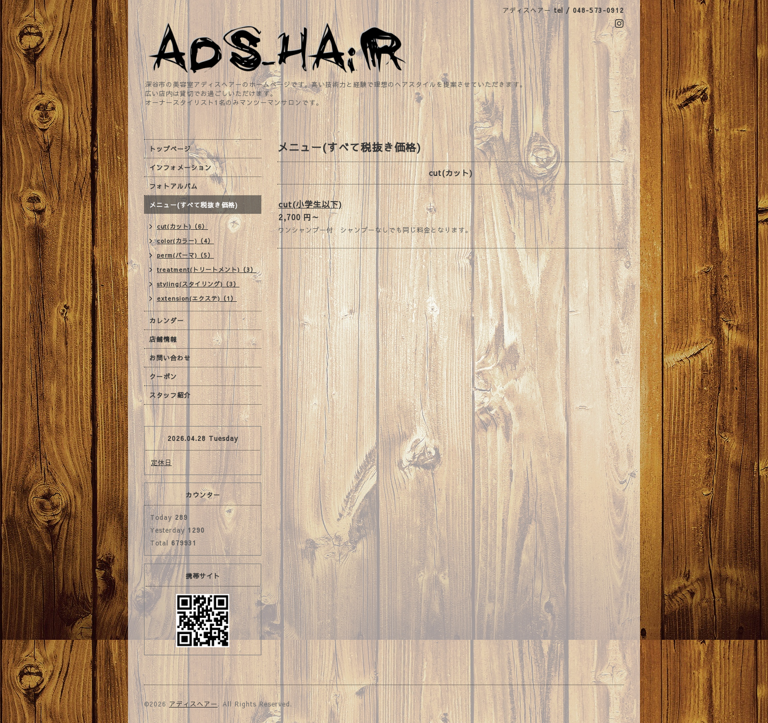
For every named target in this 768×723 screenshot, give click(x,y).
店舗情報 (163, 339)
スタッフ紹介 (170, 395)
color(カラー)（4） (185, 241)
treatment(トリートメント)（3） (207, 270)
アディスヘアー (193, 704)
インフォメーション (180, 167)
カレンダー (166, 320)
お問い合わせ (170, 358)
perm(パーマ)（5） (185, 255)
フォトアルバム (173, 186)
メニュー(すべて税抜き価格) (193, 204)
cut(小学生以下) (310, 204)
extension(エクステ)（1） (197, 298)
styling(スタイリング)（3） (198, 284)
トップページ (170, 148)
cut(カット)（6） (182, 226)
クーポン (163, 376)
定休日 (161, 462)
